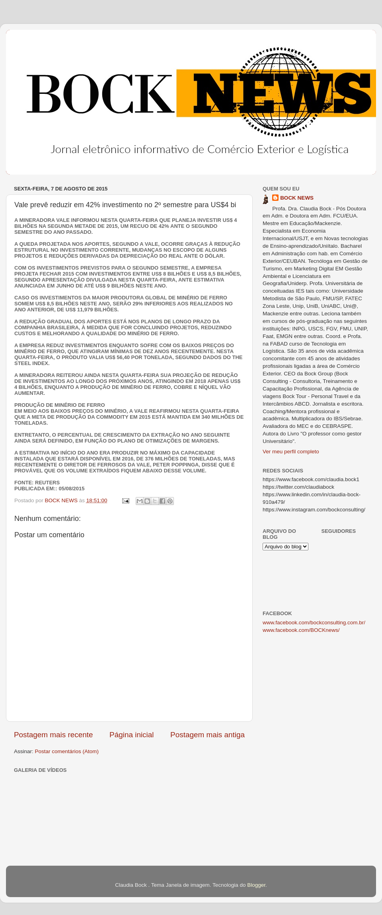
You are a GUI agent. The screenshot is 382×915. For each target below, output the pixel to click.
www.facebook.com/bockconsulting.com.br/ (314, 623)
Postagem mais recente (53, 734)
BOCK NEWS (297, 198)
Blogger (256, 885)
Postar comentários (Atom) (67, 751)
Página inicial (131, 734)
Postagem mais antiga (207, 734)
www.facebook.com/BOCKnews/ (301, 630)
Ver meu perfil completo (291, 452)
